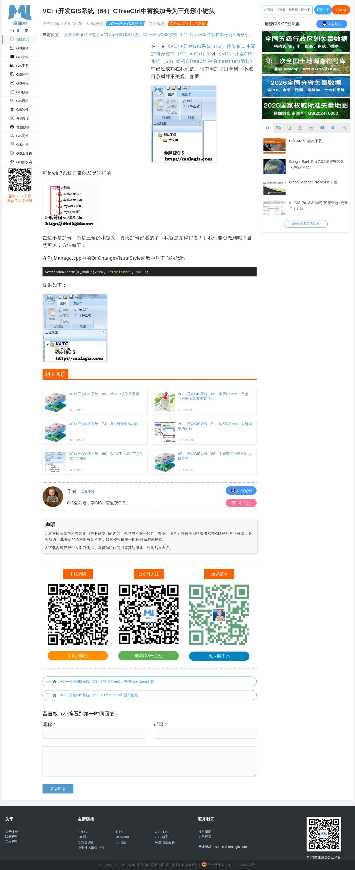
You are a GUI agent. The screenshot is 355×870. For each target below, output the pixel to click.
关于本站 (12, 832)
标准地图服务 (165, 842)
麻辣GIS (72, 34)
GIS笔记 (19, 39)
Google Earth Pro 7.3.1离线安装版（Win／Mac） (316, 164)
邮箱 (160, 724)
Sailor (88, 491)
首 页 (19, 31)
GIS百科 (19, 101)
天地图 (121, 842)
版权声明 (12, 837)
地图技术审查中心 (91, 848)
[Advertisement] (96, 79)
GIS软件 (19, 110)
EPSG (82, 832)
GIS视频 (19, 48)
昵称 (49, 724)
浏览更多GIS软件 (306, 224)
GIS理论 (19, 75)
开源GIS (19, 118)
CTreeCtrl (179, 23)
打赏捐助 (205, 832)
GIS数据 (19, 92)
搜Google (341, 10)
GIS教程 (19, 83)
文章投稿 (205, 837)
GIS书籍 (19, 57)
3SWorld (122, 837)
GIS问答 (19, 136)
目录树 (199, 23)
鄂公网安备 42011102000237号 (231, 865)
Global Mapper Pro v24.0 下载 (313, 182)
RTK (119, 832)
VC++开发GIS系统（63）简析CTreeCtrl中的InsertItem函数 (107, 681)
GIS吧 (82, 837)
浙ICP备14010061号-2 (183, 865)
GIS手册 (19, 66)
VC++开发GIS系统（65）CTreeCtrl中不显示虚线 (99, 695)
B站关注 (241, 503)
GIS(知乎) (162, 837)
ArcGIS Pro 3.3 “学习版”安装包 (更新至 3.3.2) (318, 205)
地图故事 (20, 127)
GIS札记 (19, 145)
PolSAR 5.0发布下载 (305, 141)
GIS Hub (161, 832)
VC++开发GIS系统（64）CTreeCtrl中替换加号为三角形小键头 (200, 34)
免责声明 (12, 841)
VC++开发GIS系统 (125, 23)
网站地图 (157, 865)
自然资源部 (86, 842)
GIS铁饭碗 (21, 162)
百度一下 (323, 10)
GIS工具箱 (21, 153)
